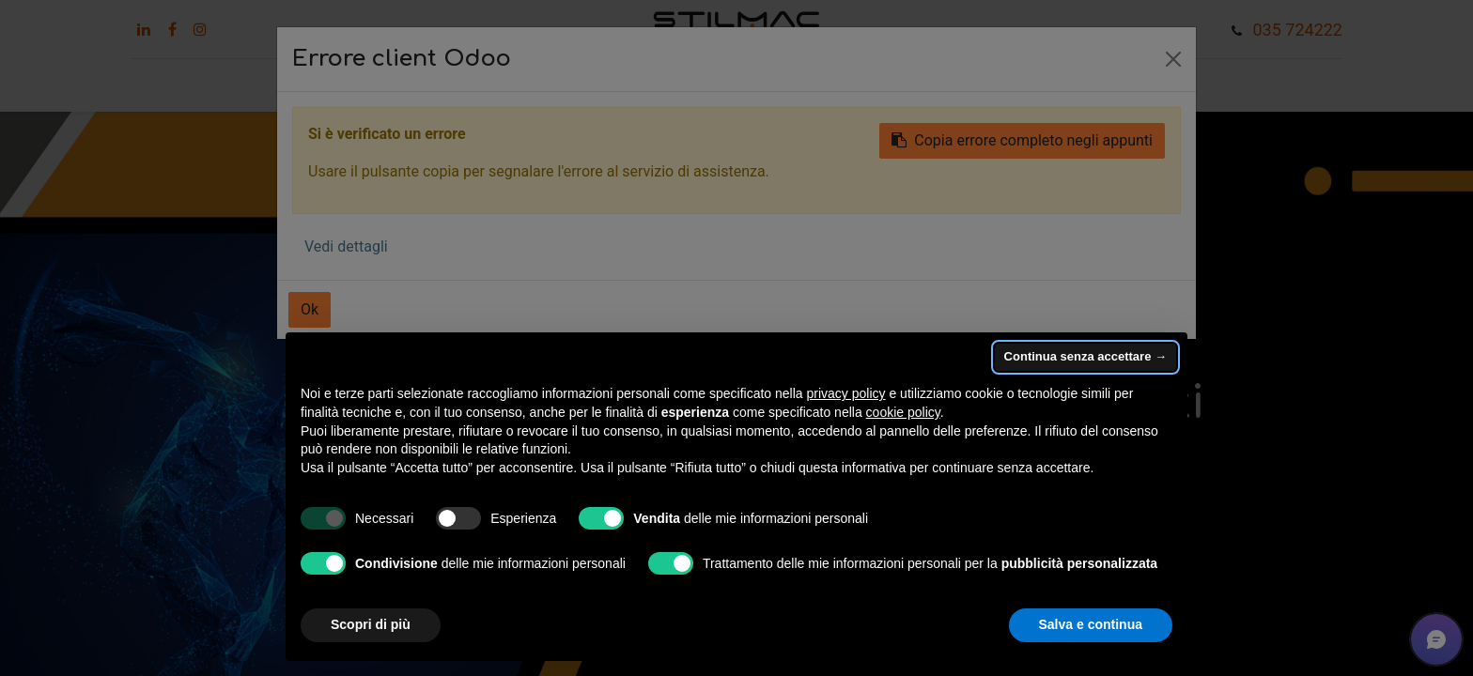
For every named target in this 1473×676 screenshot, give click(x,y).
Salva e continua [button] (1090, 624)
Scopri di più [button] (371, 624)
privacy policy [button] (846, 393)
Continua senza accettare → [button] (1085, 356)
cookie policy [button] (903, 412)
